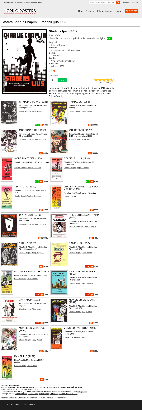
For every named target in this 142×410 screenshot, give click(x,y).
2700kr (43, 238)
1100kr (93, 125)
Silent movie (36, 309)
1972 (53, 60)
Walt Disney (44, 394)
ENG (137, 3)
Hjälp (118, 11)
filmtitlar (31, 389)
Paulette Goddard (39, 139)
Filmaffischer (104, 11)
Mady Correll (87, 312)
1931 (62, 66)
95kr (94, 210)
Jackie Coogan (38, 111)
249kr (93, 238)
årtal (36, 389)
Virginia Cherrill (59, 50)
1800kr (93, 153)
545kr (43, 125)
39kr (94, 266)
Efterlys (21, 398)
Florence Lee (74, 50)
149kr (43, 181)
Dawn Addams (32, 279)
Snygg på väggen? (66, 60)
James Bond (33, 394)
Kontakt (126, 3)
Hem (80, 11)
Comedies (56, 55)
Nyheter (90, 11)
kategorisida (82, 392)
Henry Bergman (37, 253)
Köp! (62, 80)
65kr (94, 181)
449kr (43, 153)
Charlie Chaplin (58, 45)
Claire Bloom (87, 111)
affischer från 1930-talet (68, 394)
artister (24, 389)
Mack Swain (87, 139)
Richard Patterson (76, 227)
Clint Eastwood (21, 394)
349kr (43, 351)
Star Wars (54, 394)
